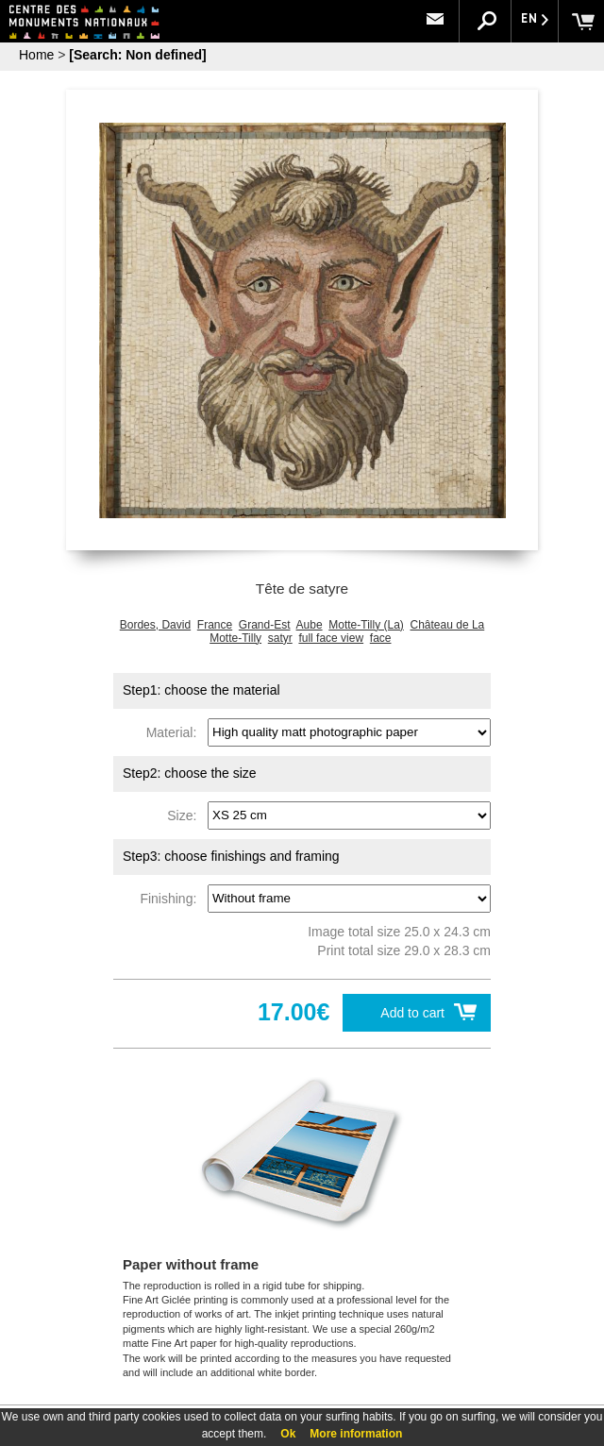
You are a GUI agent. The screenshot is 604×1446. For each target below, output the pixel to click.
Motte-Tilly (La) (366, 624)
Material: (175, 731)
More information (356, 1433)
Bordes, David (155, 624)
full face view (330, 638)
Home (36, 54)
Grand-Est (265, 624)
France (214, 624)
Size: (185, 814)
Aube (309, 624)
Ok (287, 1433)
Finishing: (172, 897)
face (381, 638)
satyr (280, 638)
